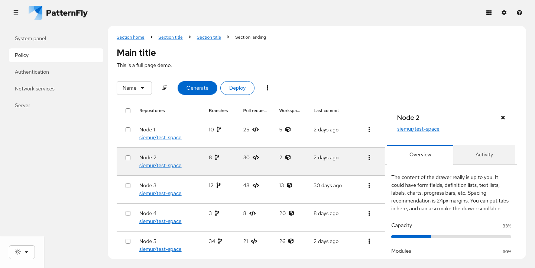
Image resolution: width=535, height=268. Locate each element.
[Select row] (128, 129)
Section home (131, 37)
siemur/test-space (160, 137)
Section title (171, 37)
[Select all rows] (128, 110)
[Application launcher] (489, 13)
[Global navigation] (16, 13)
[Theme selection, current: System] (22, 252)
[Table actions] (369, 130)
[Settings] (504, 13)
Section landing (250, 37)
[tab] (420, 155)
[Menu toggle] (267, 88)
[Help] (519, 13)
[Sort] (165, 88)
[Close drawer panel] (503, 118)
